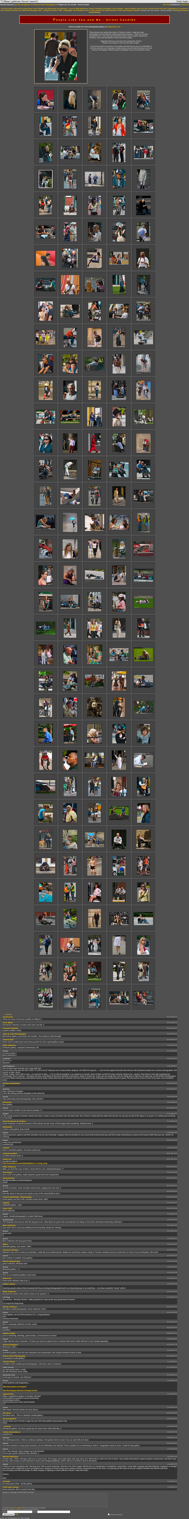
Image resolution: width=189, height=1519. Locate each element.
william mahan (9, 1284)
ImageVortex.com (113, 27)
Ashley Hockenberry (11, 1083)
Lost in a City (90, 10)
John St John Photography (14, 1034)
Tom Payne (7, 1172)
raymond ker (8, 1394)
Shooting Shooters (180, 10)
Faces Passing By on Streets (129, 10)
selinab (6, 1148)
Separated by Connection (177, 9)
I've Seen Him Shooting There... (31, 10)
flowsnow (7, 1278)
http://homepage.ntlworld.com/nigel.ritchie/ (20, 1391)
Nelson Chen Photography (14, 1356)
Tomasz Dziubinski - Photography (17, 1197)
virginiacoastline (10, 1153)
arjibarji (6, 1203)
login (12, 1508)
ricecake (6, 1481)
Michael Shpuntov (10, 1457)
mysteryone (8, 1017)
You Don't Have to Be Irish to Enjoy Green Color (19, 9)
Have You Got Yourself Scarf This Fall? (152, 9)
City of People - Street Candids (124, 9)
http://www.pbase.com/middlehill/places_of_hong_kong (25, 1163)
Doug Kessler (8, 1178)
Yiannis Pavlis (9, 1362)
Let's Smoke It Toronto (9, 10)
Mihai (5, 1244)
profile (17, 5)
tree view (166, 5)
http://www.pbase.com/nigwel (14, 1387)
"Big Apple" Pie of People (73, 10)
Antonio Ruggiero (10, 1345)
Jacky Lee (7, 1159)
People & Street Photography (44, 5)
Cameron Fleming (10, 1250)
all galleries (26, 5)
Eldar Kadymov (9, 1045)
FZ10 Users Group (10, 1487)
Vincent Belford (9, 1419)
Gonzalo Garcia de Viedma (14, 1121)
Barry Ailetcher (9, 1225)
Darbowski (7, 1127)
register (19, 1508)
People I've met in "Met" (53, 10)
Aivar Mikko (8, 1023)
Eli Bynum (7, 1102)
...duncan (7, 1426)
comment (8, 1014)
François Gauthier (10, 1028)
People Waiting (94, 12)
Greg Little (7, 1208)
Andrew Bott (8, 1040)
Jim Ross (7, 1413)
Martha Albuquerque (11, 1261)
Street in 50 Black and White (100, 9)
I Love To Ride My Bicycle (78, 9)
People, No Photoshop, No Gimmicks (53, 9)
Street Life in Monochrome (106, 10)
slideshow (185, 5)
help (16, 1514)
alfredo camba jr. (10, 1307)
